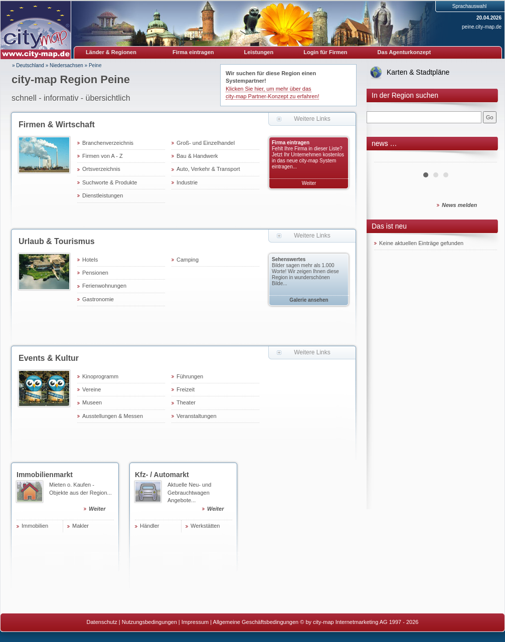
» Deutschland (28, 65)
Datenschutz (102, 622)
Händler (149, 526)
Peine (95, 65)
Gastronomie (98, 299)
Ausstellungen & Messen (112, 416)
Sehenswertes (288, 259)
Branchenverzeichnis (107, 143)
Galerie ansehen (308, 300)
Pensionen (95, 273)
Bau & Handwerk (197, 156)
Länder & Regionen (111, 52)
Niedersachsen (66, 65)
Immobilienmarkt (45, 475)
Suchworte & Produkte (109, 182)
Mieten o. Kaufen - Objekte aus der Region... (81, 498)
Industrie (187, 182)
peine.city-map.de (481, 27)
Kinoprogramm (100, 376)
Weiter (309, 183)
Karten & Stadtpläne (418, 72)
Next (484, 158)
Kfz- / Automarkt (162, 475)
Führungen (190, 376)
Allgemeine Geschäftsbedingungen (256, 622)
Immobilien (35, 526)
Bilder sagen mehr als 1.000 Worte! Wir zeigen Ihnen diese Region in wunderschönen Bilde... (305, 274)
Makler (80, 526)
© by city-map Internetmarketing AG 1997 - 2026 (359, 622)
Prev (387, 158)
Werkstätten (205, 526)
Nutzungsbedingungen (149, 622)
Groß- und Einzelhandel (206, 143)
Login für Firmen (325, 52)
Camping (188, 260)
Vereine (91, 389)
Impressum (195, 622)
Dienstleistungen (102, 195)
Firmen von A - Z (102, 156)
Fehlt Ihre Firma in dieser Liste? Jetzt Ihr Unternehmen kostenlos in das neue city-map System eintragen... (308, 157)
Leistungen (259, 52)
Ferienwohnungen (104, 286)
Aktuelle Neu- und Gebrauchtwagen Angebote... (199, 498)
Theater (186, 402)
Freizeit (186, 389)
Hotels (90, 260)
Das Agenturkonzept (404, 52)
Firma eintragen (193, 52)
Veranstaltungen (197, 416)
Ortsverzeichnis (101, 169)
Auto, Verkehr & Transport (208, 169)
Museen (92, 402)
